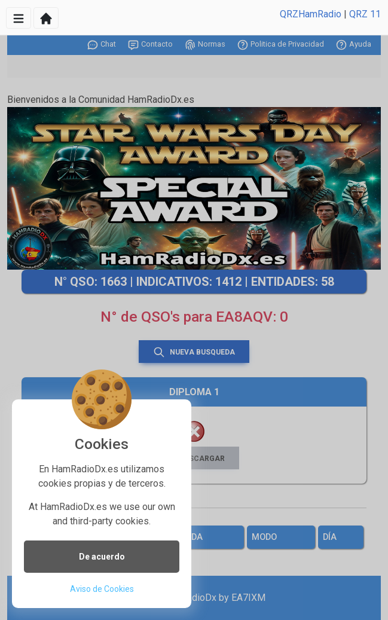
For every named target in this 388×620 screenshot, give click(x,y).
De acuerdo (102, 556)
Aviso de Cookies (102, 589)
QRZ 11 (365, 14)
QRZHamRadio (310, 14)
